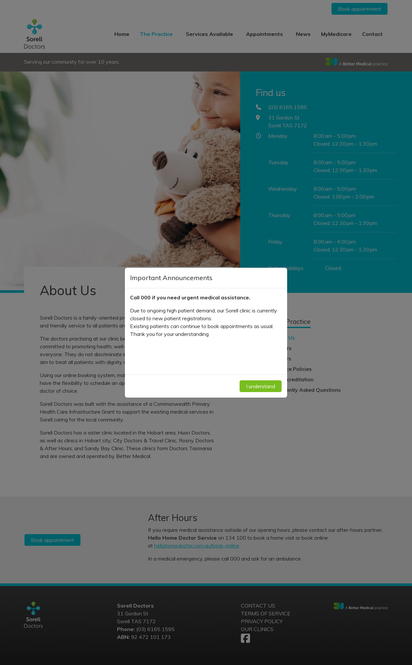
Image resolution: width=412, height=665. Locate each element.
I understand (260, 386)
